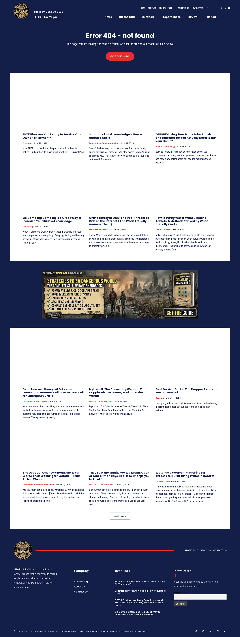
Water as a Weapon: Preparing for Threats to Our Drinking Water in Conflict (185, 474)
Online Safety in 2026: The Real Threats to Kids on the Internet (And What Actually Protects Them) (119, 221)
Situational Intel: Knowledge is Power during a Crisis (115, 136)
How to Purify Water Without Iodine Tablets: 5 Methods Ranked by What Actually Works (182, 221)
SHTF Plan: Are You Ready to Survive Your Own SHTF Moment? (52, 136)
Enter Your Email (181, 593)
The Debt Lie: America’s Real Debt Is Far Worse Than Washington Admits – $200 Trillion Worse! (51, 476)
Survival (160, 398)
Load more (120, 516)
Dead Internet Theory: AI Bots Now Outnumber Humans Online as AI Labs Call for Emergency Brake (53, 392)
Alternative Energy (165, 146)
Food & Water (163, 230)
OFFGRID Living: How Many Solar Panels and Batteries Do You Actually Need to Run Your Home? (186, 138)
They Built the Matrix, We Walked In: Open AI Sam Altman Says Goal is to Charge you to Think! (119, 476)
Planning (27, 143)
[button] (207, 8)
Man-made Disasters (100, 230)
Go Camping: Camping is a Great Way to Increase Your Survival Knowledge (52, 219)
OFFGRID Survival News (35, 401)
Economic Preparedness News (38, 485)
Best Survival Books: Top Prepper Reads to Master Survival (186, 391)
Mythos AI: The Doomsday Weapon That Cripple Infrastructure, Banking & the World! (118, 392)
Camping (28, 227)
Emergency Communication (104, 143)
